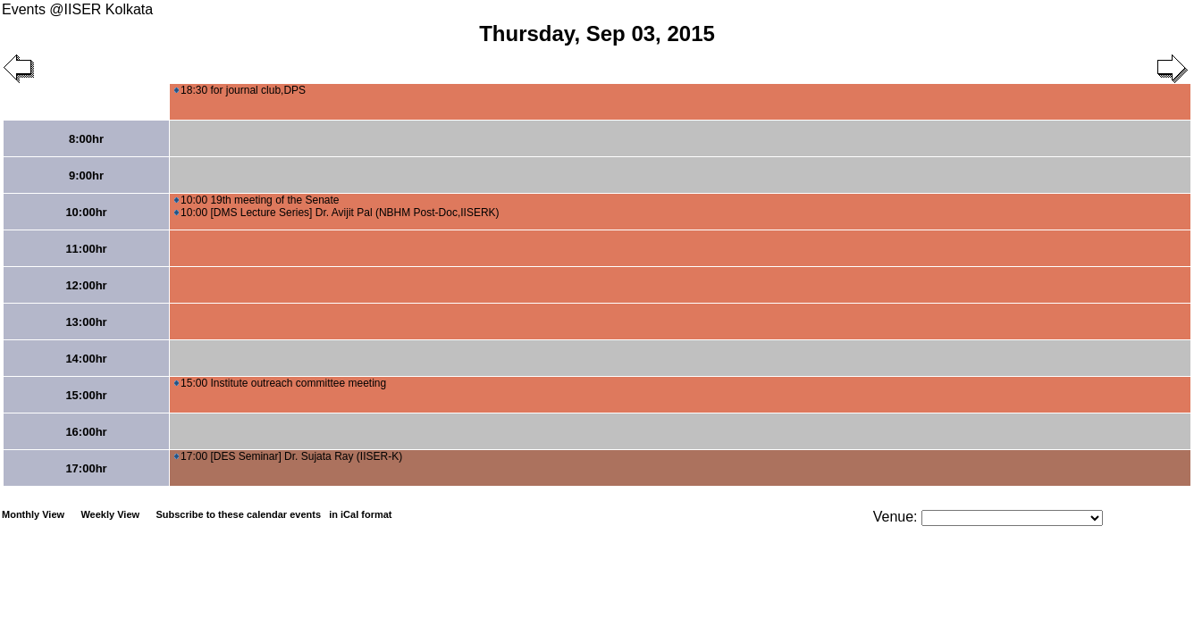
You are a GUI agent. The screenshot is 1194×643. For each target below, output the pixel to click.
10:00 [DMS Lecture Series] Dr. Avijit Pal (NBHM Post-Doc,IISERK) (337, 212)
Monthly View (33, 514)
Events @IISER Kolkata (77, 9)
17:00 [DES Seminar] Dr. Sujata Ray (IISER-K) (288, 456)
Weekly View (109, 514)
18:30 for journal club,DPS (240, 90)
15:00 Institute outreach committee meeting (280, 383)
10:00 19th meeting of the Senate (256, 200)
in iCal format (360, 514)
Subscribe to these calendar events (275, 514)
